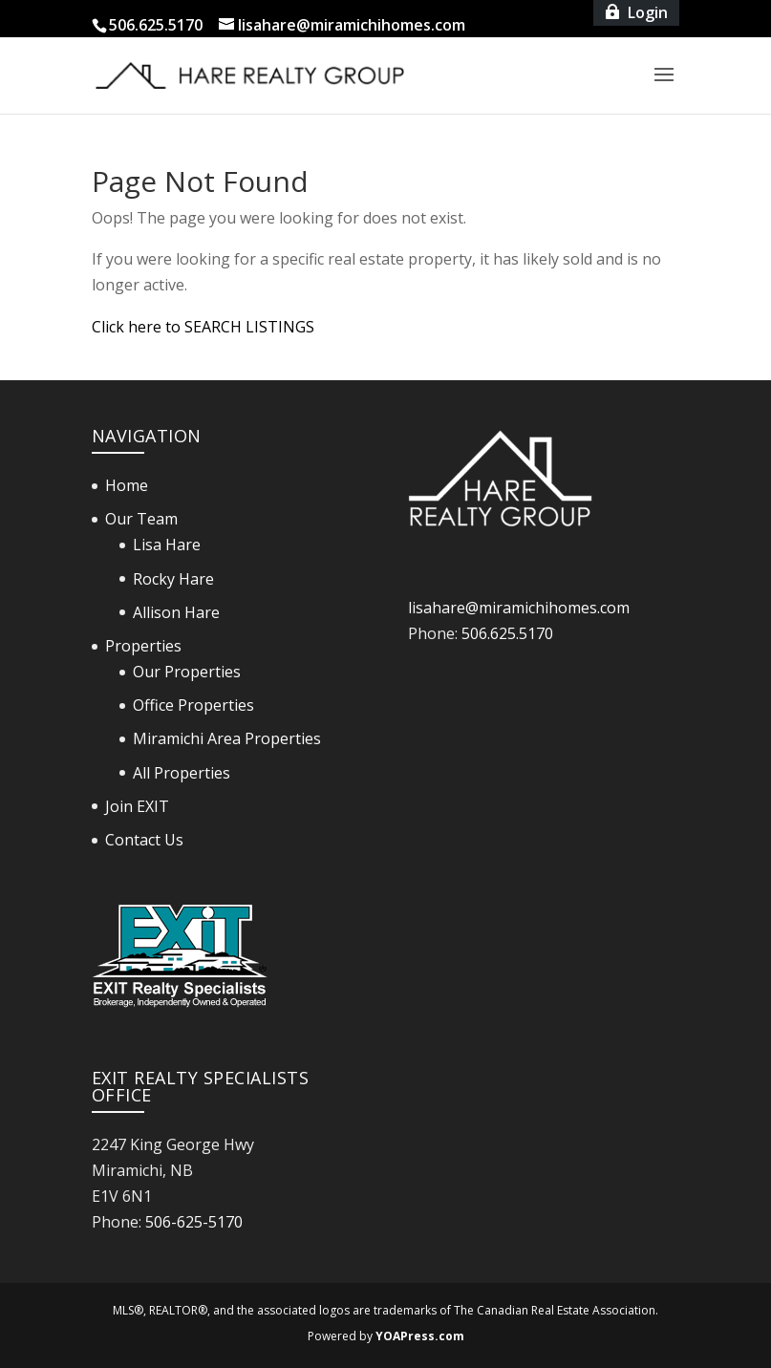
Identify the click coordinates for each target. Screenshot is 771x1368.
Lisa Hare (167, 544)
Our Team (141, 518)
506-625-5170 (194, 1221)
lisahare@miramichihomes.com (519, 607)
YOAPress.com (419, 1336)
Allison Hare (176, 612)
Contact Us (144, 839)
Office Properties (193, 705)
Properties (143, 645)
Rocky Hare (173, 578)
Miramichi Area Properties (227, 738)
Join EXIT (137, 806)
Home (126, 485)
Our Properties (187, 671)
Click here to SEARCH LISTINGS (203, 326)
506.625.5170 (507, 633)
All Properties (181, 772)
